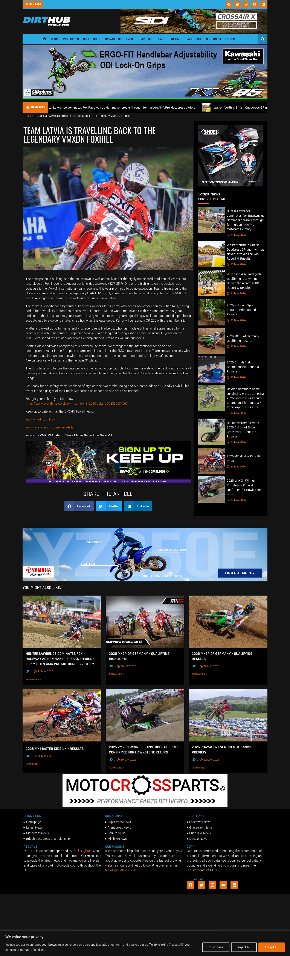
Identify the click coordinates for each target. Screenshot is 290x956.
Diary (55, 39)
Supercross (91, 39)
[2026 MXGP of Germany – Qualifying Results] (211, 341)
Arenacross (113, 39)
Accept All (271, 947)
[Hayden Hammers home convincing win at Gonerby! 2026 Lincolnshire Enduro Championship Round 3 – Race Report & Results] (211, 398)
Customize (216, 947)
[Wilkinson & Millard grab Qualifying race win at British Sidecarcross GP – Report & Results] (211, 283)
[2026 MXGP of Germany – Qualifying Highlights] (145, 622)
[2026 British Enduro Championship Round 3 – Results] (211, 369)
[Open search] (262, 39)
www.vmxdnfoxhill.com (42, 419)
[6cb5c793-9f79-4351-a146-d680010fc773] (230, 185)
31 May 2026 (236, 235)
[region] (145, 943)
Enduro (131, 39)
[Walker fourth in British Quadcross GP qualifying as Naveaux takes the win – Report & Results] (211, 254)
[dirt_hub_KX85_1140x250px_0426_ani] (145, 98)
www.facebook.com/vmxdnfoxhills (49, 427)
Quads (161, 39)
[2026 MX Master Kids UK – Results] (211, 461)
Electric (231, 39)
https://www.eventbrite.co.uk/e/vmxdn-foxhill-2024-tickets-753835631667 (77, 403)
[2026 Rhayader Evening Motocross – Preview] (228, 715)
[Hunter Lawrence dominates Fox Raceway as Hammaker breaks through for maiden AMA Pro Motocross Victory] (211, 220)
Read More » (40, 679)
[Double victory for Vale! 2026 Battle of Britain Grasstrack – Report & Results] (211, 432)
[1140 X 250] (145, 580)
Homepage (30, 116)
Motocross (71, 39)
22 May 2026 (209, 759)
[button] (79, 506)
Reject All (243, 947)
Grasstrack (193, 39)
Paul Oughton (82, 851)
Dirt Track (213, 39)
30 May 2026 (236, 320)
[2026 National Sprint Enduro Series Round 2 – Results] (211, 312)
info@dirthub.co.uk (123, 870)
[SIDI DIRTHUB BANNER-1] (194, 32)
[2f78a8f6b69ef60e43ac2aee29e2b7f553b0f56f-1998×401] (145, 806)
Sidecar (174, 39)
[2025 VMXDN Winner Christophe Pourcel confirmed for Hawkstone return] (211, 489)
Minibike (146, 39)
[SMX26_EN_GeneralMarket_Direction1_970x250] (108, 482)
